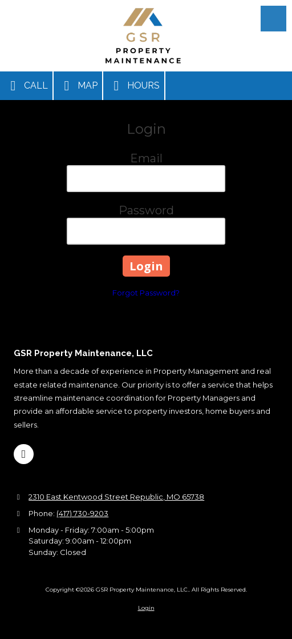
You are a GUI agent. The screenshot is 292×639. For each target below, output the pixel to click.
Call (26, 86)
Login (146, 608)
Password (146, 210)
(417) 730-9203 (82, 513)
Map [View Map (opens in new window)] (78, 86)
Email (146, 158)
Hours (134, 86)
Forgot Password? (146, 292)
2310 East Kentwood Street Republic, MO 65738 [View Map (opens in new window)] (116, 496)
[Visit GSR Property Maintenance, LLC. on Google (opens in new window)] (24, 454)
